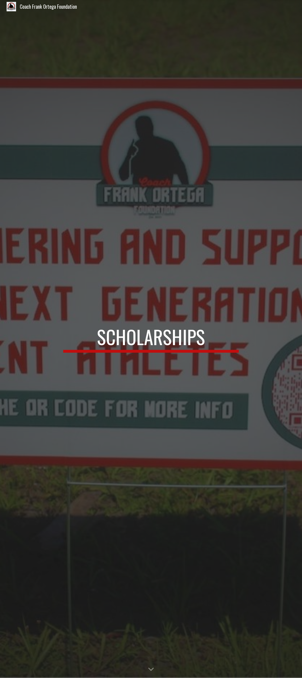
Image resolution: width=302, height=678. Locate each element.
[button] (151, 669)
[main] (151, 339)
